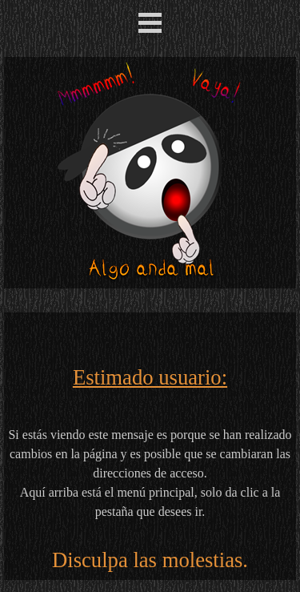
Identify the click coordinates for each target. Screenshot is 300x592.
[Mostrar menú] (150, 22)
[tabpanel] (150, 446)
